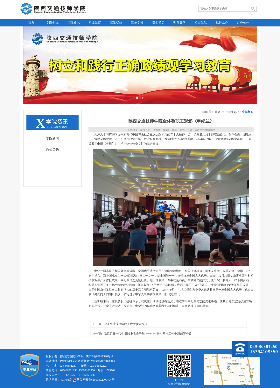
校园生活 (200, 22)
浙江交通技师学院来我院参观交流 (126, 324)
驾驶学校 (137, 22)
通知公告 (52, 150)
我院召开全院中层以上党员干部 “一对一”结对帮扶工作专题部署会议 (148, 333)
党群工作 (222, 22)
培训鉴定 (158, 22)
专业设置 (94, 22)
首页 (31, 22)
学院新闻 (52, 138)
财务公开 (243, 22)
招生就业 (116, 22)
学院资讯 (73, 22)
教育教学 (179, 22)
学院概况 (52, 22)
